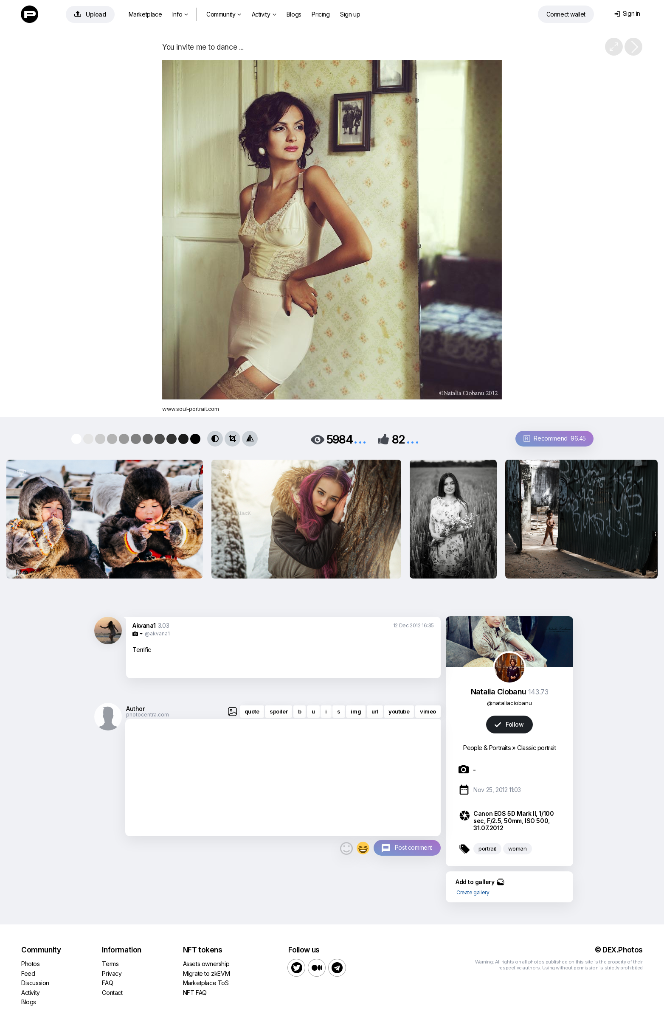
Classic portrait (536, 748)
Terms (110, 963)
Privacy (111, 973)
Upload (90, 14)
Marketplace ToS (206, 982)
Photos (30, 963)
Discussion (35, 982)
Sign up (350, 14)
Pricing (320, 14)
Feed (28, 973)
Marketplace (145, 14)
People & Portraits (486, 748)
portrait (487, 848)
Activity (264, 14)
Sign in (627, 13)
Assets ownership (206, 963)
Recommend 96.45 (554, 438)
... (360, 438)
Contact (112, 992)
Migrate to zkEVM (206, 973)
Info (180, 14)
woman (517, 848)
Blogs (294, 14)
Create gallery (472, 892)
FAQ (107, 982)
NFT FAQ (195, 992)
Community (223, 14)
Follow (509, 724)
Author (135, 708)
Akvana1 (143, 625)
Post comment (413, 847)
